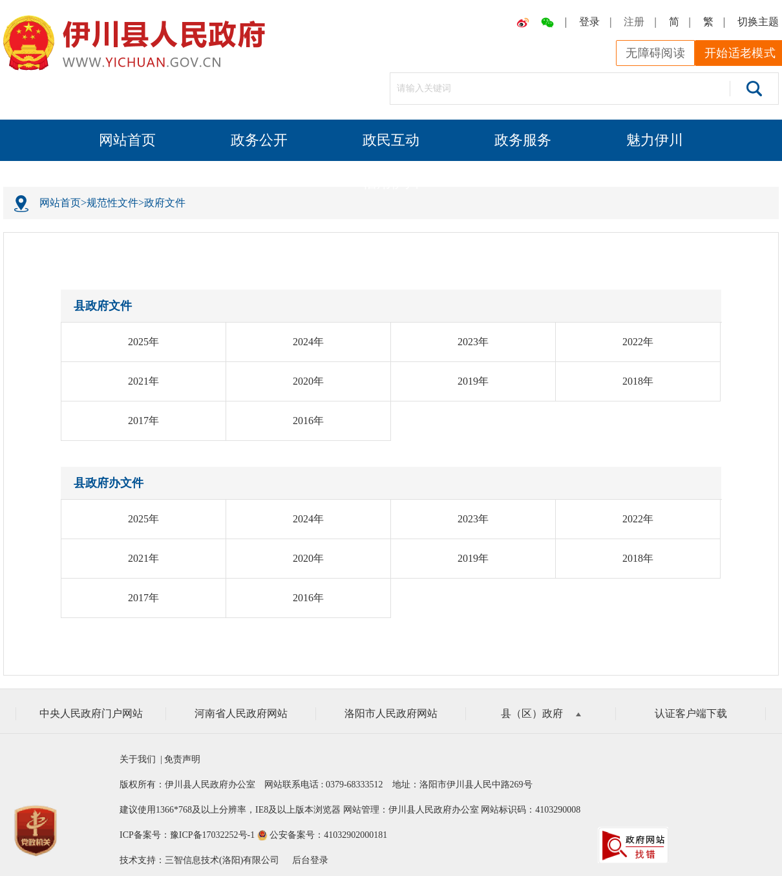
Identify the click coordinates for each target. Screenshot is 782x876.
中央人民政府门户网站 (91, 713)
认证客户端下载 (691, 713)
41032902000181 (355, 835)
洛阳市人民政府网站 (391, 713)
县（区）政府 (541, 713)
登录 (589, 21)
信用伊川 (391, 183)
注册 (634, 21)
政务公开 (259, 140)
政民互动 (391, 140)
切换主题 (758, 21)
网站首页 (127, 140)
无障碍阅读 (655, 53)
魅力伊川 (654, 140)
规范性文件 (112, 202)
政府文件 (164, 202)
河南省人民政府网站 (241, 713)
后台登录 (310, 860)
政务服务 (522, 140)
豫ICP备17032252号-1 (212, 835)
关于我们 (140, 759)
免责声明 (181, 759)
